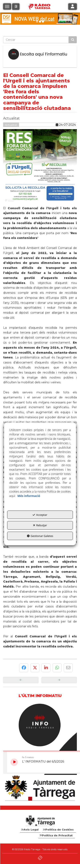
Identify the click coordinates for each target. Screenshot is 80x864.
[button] (15, 6)
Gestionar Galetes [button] (40, 536)
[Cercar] (72, 39)
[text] (36, 39)
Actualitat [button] (11, 124)
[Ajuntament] (40, 788)
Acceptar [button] (40, 514)
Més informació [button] (28, 496)
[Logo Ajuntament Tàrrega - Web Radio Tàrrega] (40, 821)
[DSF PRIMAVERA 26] (40, 19)
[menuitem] (30, 830)
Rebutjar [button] (40, 525)
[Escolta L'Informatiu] (40, 54)
